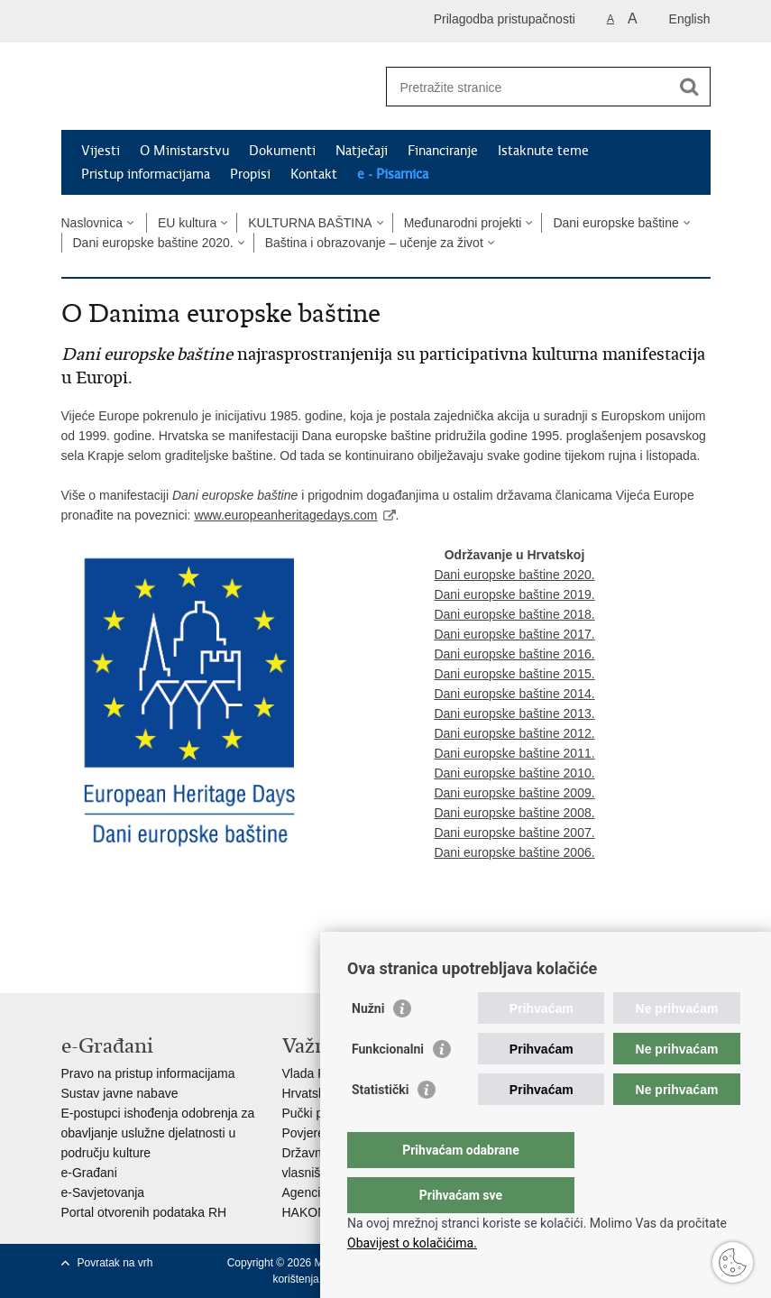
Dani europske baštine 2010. (514, 773)
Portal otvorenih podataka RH (144, 1212)
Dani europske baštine (615, 223)
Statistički (380, 1125)
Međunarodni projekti (463, 223)
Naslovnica (92, 223)
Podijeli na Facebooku (109, 928)
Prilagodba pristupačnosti (504, 19)
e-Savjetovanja (103, 1192)
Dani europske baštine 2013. (514, 713)
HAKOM (305, 1212)
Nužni (368, 1044)
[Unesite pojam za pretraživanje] (528, 87)
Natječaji (361, 151)
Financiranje (443, 151)
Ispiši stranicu (70, 928)
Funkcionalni (388, 1085)
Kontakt (313, 174)
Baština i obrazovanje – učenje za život (374, 242)
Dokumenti (282, 151)
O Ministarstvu (184, 151)
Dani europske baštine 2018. (514, 614)
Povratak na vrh (115, 1263)
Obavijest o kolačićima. (412, 1243)
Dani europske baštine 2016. (514, 654)
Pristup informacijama (145, 174)
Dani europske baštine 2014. (514, 693)
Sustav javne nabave (120, 1093)
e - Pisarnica (392, 174)
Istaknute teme (543, 151)
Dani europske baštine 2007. (514, 832)
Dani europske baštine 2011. (514, 753)
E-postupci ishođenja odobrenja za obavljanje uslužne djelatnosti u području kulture (158, 1133)
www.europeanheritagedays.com (285, 515)
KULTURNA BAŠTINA (310, 223)
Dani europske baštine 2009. (514, 793)
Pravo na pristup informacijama (148, 1073)
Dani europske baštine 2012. (514, 733)
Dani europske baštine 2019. (514, 594)
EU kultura (187, 223)
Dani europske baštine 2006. (514, 852)
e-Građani (89, 1172)
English (690, 19)
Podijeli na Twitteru (148, 928)
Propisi (250, 174)
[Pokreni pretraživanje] (690, 86)
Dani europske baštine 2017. (514, 634)
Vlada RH (309, 1073)
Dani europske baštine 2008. (514, 812)
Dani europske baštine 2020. (153, 242)
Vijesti (100, 151)
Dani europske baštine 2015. (514, 674)
